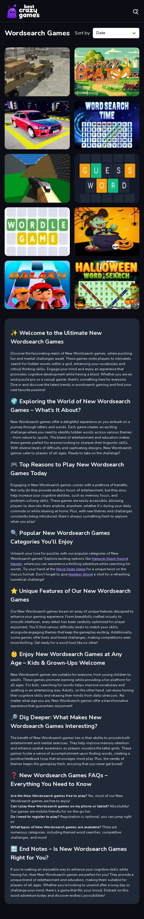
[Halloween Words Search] (107, 285)
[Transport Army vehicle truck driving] (37, 72)
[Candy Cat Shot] (107, 72)
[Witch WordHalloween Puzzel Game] (107, 231)
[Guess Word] (107, 178)
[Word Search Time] (107, 125)
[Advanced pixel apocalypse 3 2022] (37, 178)
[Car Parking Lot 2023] (37, 125)
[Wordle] (37, 231)
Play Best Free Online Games (23, 11)
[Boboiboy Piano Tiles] (37, 285)
